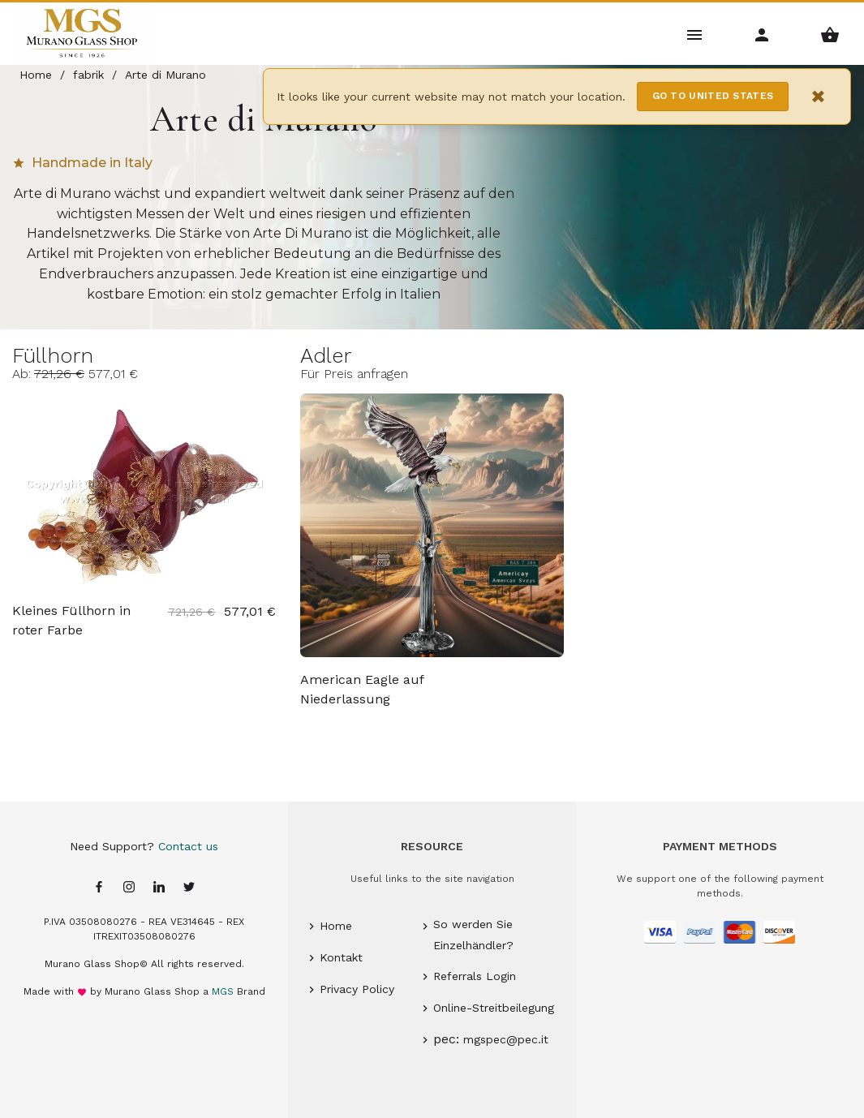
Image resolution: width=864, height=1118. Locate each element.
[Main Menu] (695, 33)
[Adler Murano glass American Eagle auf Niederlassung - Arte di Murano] (432, 525)
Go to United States (713, 95)
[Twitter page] (189, 888)
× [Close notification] (818, 96)
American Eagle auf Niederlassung (361, 689)
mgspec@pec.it (505, 1039)
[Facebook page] (99, 888)
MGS (223, 991)
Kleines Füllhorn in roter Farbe (71, 620)
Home (336, 925)
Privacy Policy (357, 989)
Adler (325, 355)
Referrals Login (474, 976)
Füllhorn (52, 355)
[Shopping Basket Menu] (830, 33)
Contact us (188, 846)
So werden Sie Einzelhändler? (473, 934)
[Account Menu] (762, 33)
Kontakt (341, 957)
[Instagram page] (129, 888)
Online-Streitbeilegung (493, 1007)
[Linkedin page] (159, 888)
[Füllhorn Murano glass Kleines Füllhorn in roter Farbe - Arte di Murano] (144, 490)
